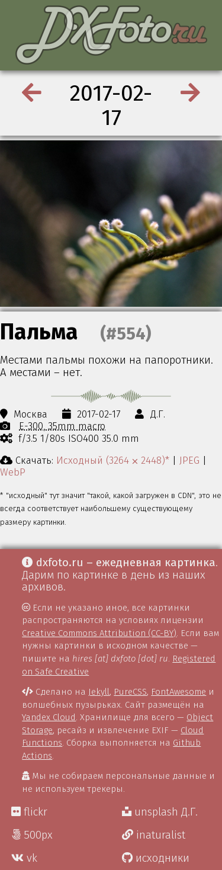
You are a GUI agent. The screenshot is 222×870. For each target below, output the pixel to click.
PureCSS (130, 691)
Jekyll (99, 691)
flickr (29, 811)
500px (32, 835)
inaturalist (153, 835)
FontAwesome (178, 691)
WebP (12, 472)
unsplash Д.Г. (160, 811)
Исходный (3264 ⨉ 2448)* (112, 460)
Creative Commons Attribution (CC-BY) (99, 633)
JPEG (189, 460)
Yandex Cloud (49, 717)
